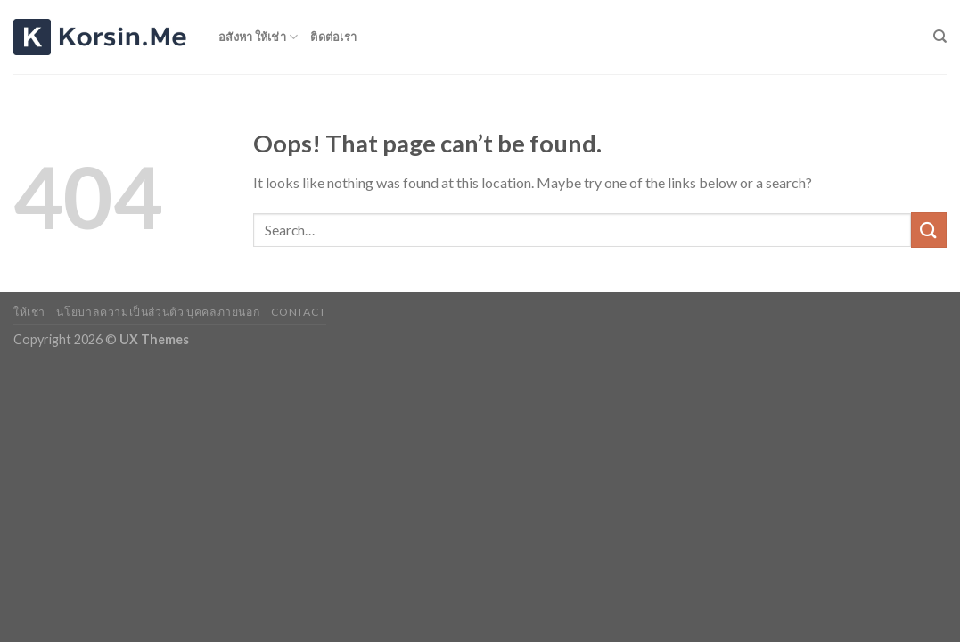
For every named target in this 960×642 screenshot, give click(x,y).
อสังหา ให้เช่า (258, 37)
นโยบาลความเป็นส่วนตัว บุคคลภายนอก (157, 311)
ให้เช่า (29, 311)
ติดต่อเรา (333, 36)
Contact (298, 311)
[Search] (940, 37)
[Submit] (929, 229)
